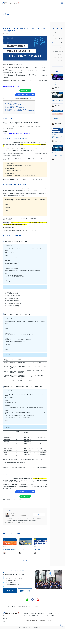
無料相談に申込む (25, 90)
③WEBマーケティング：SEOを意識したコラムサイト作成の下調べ (20, 110)
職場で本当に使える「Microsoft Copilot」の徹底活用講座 (16, 86)
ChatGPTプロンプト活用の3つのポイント (13, 103)
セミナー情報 (27, 615)
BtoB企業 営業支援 (58, 51)
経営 (54, 35)
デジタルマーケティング (57, 47)
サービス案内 (49, 613)
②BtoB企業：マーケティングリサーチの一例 (15, 109)
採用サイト (53, 615)
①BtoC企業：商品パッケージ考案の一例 (14, 107)
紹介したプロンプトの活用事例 (11, 106)
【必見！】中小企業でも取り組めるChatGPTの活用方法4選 (16, 133)
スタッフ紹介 (33, 613)
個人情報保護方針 (33, 620)
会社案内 (26, 613)
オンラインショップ (57, 54)
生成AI (54, 32)
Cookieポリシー (50, 620)
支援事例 (57, 613)
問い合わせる (10, 590)
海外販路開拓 (56, 65)
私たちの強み (41, 613)
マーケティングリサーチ (57, 61)
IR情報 (33, 615)
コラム (8, 606)
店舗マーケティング (57, 57)
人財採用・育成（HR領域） (58, 39)
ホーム (4, 606)
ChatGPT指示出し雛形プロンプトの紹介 (13, 104)
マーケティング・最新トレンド (57, 43)
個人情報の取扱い (42, 620)
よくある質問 (45, 615)
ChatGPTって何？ (8, 101)
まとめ (6, 112)
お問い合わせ (26, 620)
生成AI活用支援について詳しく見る (25, 94)
